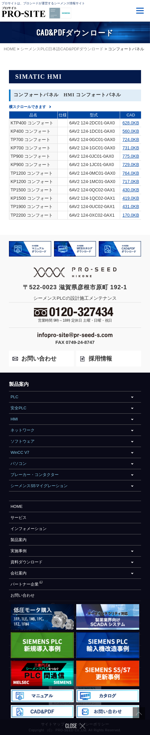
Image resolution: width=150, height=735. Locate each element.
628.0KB (131, 122)
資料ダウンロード (26, 562)
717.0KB (131, 181)
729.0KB (131, 164)
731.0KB (131, 147)
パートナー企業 (24, 584)
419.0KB (131, 198)
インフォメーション (28, 528)
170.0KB (131, 215)
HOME (16, 506)
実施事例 (18, 551)
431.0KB (131, 206)
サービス (18, 517)
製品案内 (18, 539)
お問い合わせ (22, 595)
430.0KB (131, 189)
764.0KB (131, 173)
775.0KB (131, 156)
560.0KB (131, 131)
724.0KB (131, 139)
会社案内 (18, 573)
